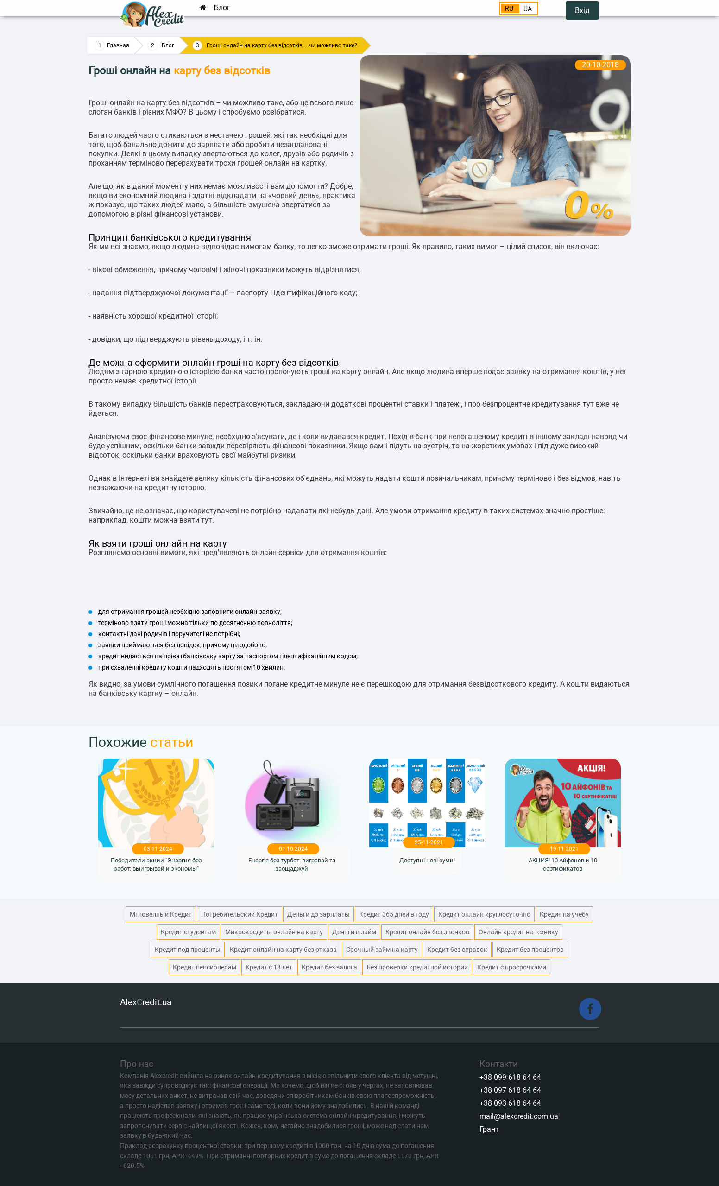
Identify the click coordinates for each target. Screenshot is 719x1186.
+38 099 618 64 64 (510, 1077)
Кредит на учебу (564, 914)
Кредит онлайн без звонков (427, 932)
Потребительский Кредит (239, 914)
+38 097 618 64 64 (510, 1090)
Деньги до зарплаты (318, 914)
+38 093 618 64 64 (510, 1103)
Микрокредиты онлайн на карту (274, 932)
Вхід (582, 10)
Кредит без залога (329, 967)
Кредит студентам (188, 932)
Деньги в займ (354, 932)
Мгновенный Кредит (161, 914)
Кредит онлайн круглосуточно (484, 914)
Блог (222, 7)
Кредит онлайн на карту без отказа (283, 949)
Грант (489, 1129)
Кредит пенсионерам (204, 967)
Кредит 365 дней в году (394, 914)
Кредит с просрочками (511, 967)
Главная (118, 45)
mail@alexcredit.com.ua (518, 1116)
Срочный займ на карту (382, 949)
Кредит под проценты (188, 949)
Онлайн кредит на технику (518, 932)
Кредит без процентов (530, 949)
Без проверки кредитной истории (417, 967)
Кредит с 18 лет (269, 967)
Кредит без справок (457, 949)
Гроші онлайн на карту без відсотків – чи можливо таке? (282, 45)
